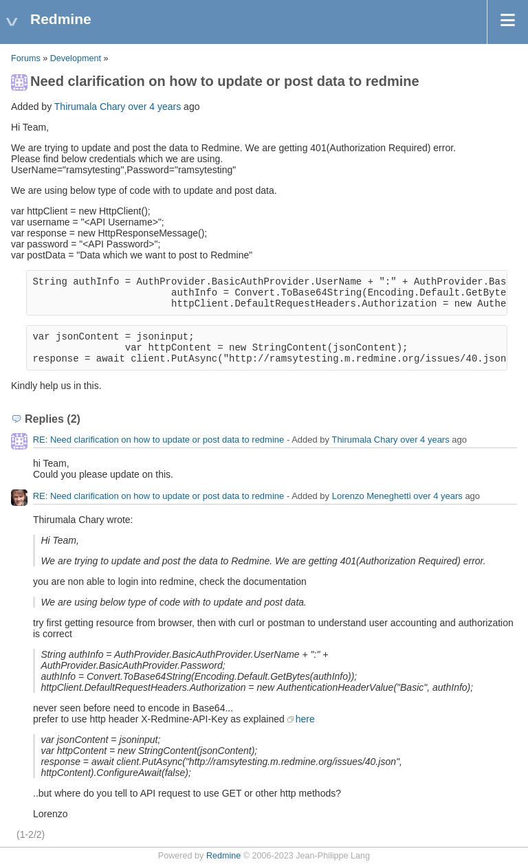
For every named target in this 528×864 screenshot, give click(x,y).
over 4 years (154, 106)
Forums (26, 58)
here (305, 718)
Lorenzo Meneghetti (371, 496)
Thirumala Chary (89, 106)
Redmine (223, 856)
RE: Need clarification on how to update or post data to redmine (159, 439)
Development (75, 58)
